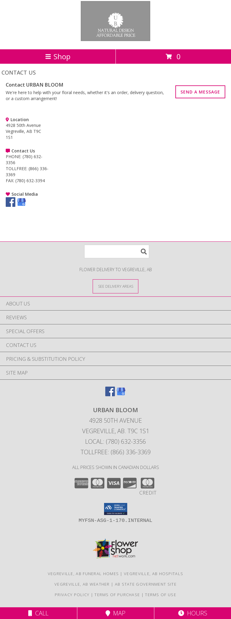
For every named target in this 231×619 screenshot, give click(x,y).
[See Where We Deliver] (115, 286)
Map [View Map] (115, 613)
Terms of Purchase (117, 594)
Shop (57, 56)
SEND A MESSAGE (200, 92)
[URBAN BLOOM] (116, 40)
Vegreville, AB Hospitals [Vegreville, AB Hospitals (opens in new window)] (153, 573)
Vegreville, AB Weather (82, 584)
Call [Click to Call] (38, 613)
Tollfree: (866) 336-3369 (116, 452)
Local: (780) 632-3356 (115, 441)
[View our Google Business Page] (21, 205)
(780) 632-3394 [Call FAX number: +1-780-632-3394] (30, 180)
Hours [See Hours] (192, 613)
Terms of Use (160, 594)
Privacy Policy (72, 594)
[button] (115, 509)
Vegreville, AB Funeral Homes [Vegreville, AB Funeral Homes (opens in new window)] (83, 573)
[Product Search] (116, 251)
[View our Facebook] (10, 205)
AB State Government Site (146, 584)
